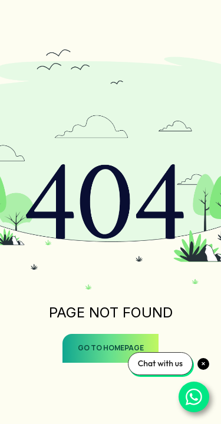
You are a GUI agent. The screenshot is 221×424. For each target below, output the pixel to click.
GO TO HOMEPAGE (111, 348)
